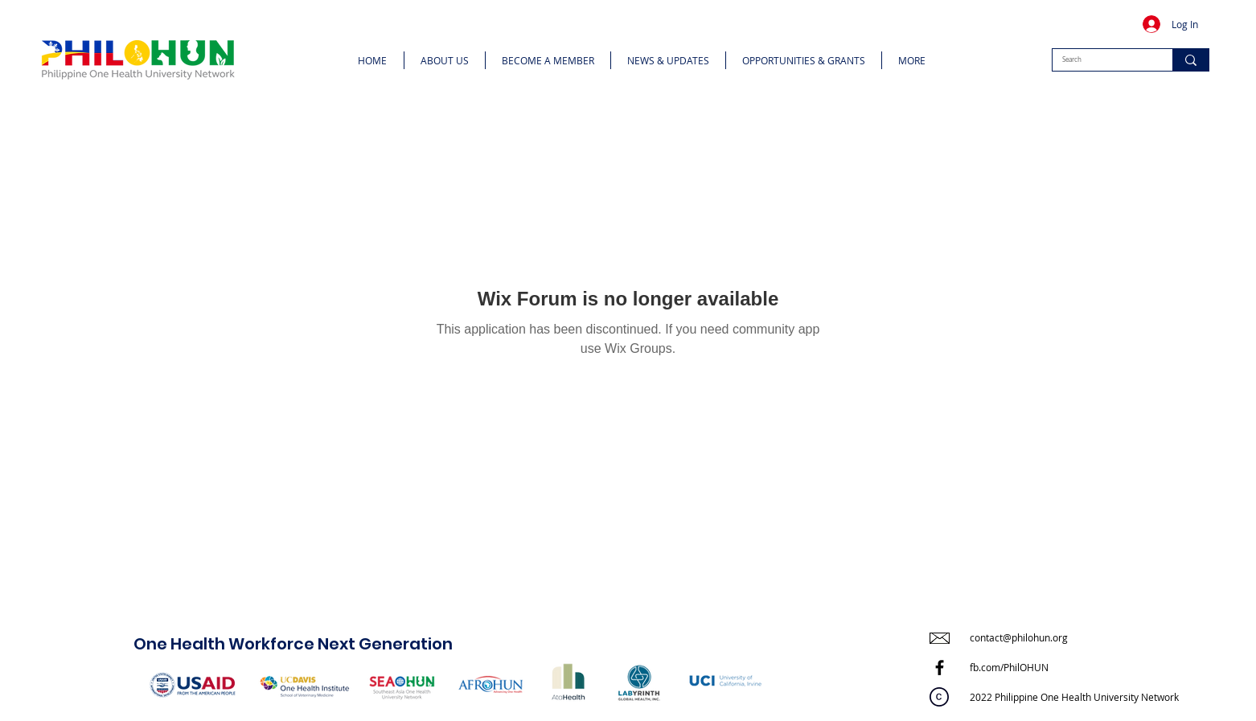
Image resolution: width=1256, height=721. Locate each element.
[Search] (1100, 60)
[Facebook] (940, 668)
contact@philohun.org (1019, 637)
